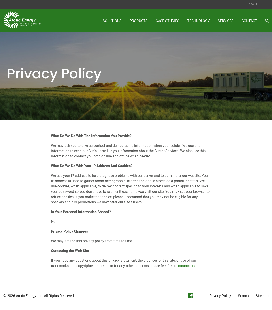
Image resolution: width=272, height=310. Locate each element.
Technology (198, 21)
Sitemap (262, 296)
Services (226, 21)
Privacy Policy (220, 296)
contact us (186, 266)
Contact (249, 21)
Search (243, 296)
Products (139, 21)
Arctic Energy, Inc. (29, 296)
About (253, 4)
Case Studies (167, 21)
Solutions (112, 21)
